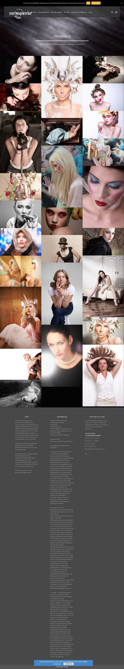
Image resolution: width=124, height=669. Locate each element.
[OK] (121, 3)
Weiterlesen (96, 3)
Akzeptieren (68, 664)
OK (88, 3)
